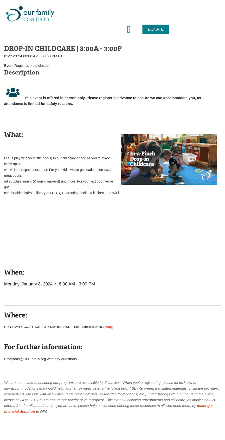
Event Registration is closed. (27, 65)
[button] (129, 29)
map (108, 327)
